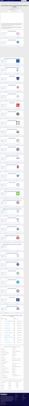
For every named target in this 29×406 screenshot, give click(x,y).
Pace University (12, 182)
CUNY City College (12, 147)
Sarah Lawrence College (7, 330)
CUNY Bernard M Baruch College (12, 155)
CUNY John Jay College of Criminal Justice (12, 191)
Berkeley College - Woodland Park (9, 332)
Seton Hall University (7, 323)
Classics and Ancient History (12, 2)
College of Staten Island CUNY (12, 253)
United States (21, 2)
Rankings (17, 37)
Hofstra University (7, 325)
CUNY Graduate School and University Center (12, 58)
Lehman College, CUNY (12, 226)
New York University (12, 31)
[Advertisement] (6, 17)
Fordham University (12, 85)
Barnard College (12, 138)
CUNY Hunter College (12, 111)
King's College (12, 76)
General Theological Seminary (12, 306)
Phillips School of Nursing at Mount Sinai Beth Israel (12, 208)
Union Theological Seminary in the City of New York (12, 200)
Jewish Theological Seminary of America (12, 235)
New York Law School (12, 217)
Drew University (6, 339)
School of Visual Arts (12, 279)
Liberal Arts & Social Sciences (5, 2)
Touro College (12, 297)
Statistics (6, 37)
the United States (4, 34)
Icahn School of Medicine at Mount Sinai (12, 67)
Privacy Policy (27, 405)
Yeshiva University (12, 173)
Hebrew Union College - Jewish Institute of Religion (12, 244)
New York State (25, 2)
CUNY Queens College (12, 120)
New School (12, 102)
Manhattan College (12, 270)
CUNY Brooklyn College (12, 129)
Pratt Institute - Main (12, 288)
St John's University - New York (12, 164)
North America (17, 2)
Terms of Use (23, 405)
